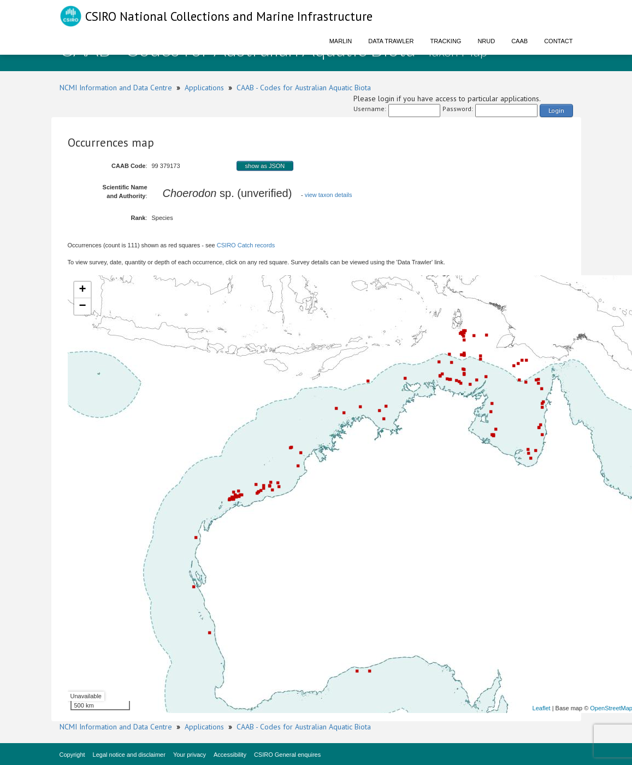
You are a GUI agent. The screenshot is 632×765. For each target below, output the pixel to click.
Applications (204, 87)
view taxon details (328, 195)
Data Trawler (391, 41)
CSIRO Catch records (246, 245)
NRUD (486, 41)
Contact (558, 41)
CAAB (519, 41)
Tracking (446, 41)
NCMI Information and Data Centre (116, 87)
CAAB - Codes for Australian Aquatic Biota (304, 87)
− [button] (82, 306)
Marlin (340, 41)
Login (556, 110)
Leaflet (542, 708)
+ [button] (82, 290)
